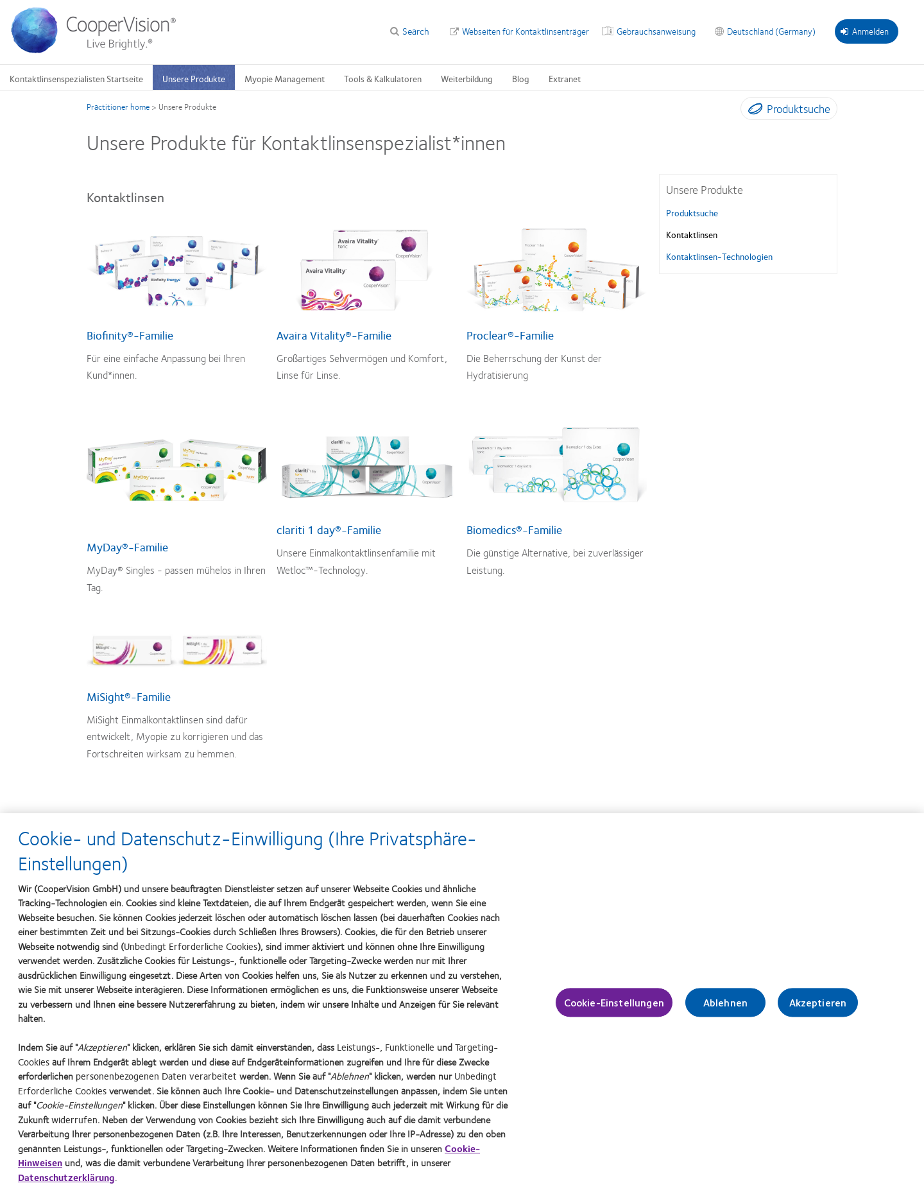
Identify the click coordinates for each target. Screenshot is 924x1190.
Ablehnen (725, 1005)
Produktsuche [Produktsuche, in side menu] (692, 212)
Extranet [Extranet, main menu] (565, 78)
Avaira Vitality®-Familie (334, 335)
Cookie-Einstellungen (614, 1005)
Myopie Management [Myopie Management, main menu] (284, 78)
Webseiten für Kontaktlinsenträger (525, 31)
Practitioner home (118, 106)
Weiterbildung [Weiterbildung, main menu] (467, 78)
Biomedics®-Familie (514, 530)
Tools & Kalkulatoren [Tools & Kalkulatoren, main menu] (383, 78)
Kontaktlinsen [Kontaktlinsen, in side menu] (691, 234)
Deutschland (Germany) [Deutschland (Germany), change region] (771, 31)
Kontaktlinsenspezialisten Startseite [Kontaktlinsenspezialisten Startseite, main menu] (76, 78)
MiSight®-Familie (129, 696)
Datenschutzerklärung (66, 1179)
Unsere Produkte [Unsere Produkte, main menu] (193, 78)
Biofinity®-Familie (130, 335)
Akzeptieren (818, 1005)
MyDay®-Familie (127, 547)
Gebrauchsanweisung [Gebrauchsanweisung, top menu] (656, 31)
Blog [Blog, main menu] (520, 78)
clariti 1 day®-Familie (329, 530)
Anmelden (865, 31)
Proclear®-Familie (510, 335)
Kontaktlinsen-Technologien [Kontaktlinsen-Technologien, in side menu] (719, 256)
